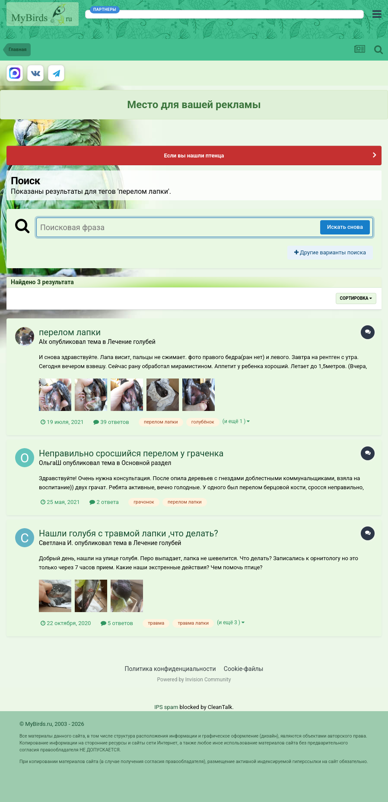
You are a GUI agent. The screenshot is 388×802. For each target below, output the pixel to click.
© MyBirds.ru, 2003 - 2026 (51, 724)
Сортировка (356, 298)
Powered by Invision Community (194, 680)
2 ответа (104, 502)
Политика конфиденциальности (170, 668)
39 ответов (111, 422)
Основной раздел (146, 462)
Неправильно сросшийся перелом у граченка (131, 453)
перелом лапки (70, 332)
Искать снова (345, 227)
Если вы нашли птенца (194, 155)
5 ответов (117, 623)
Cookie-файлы (244, 668)
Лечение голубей (132, 341)
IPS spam (166, 707)
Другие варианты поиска (330, 252)
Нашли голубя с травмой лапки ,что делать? (128, 533)
